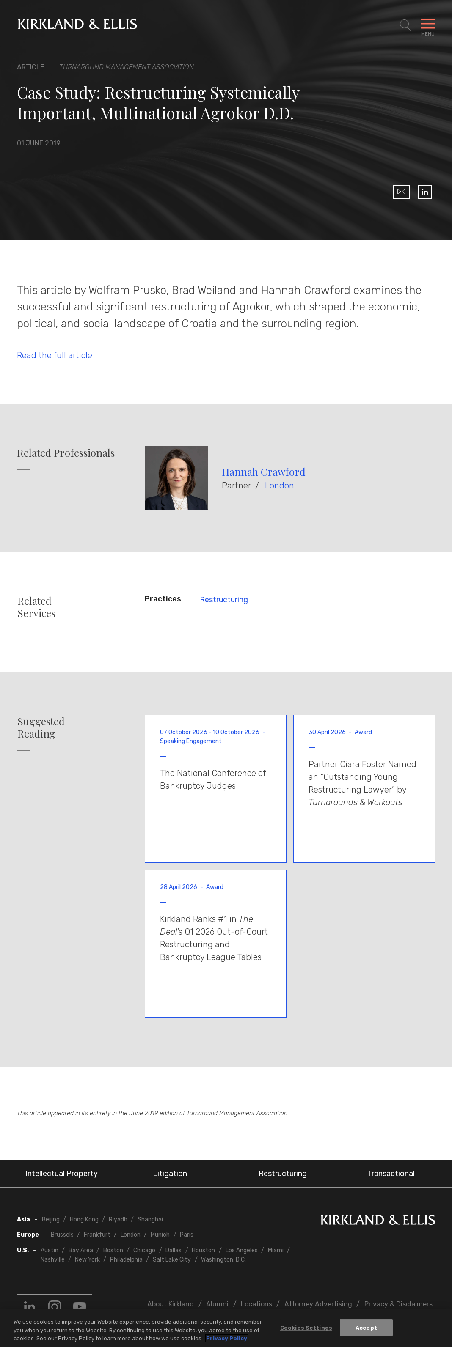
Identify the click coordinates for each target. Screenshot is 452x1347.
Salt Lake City (172, 1259)
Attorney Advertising (318, 1304)
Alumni (217, 1304)
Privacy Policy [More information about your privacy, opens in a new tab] (226, 1339)
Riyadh (118, 1219)
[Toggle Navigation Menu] (428, 25)
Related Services (36, 607)
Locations (256, 1304)
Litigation (170, 1173)
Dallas (173, 1250)
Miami (276, 1250)
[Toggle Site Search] (405, 25)
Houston (203, 1250)
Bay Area (81, 1250)
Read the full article (54, 355)
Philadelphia (126, 1259)
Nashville (53, 1259)
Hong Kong (84, 1219)
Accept (366, 1328)
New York (87, 1259)
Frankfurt (97, 1234)
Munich (160, 1234)
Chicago (144, 1250)
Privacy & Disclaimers (398, 1304)
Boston (113, 1250)
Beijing (51, 1219)
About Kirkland (170, 1304)
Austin (49, 1250)
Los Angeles (242, 1250)
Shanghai (150, 1219)
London (279, 485)
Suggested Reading (41, 727)
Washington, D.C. (223, 1259)
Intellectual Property (61, 1173)
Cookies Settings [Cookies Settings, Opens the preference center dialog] (306, 1328)
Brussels (62, 1234)
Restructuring (224, 599)
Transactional (391, 1173)
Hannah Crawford (264, 471)
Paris (186, 1234)
